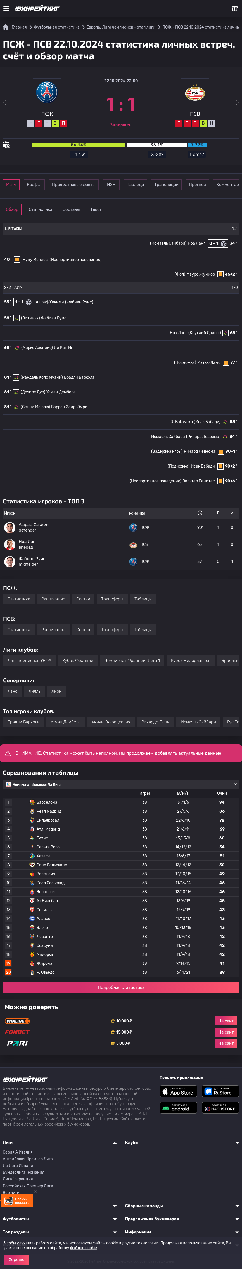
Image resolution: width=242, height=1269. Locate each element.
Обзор (20, 209)
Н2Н (151, 184)
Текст (135, 209)
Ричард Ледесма (199, 451)
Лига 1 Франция (18, 1179)
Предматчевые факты (105, 184)
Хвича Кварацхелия (111, 722)
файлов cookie (83, 1248)
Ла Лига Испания (19, 1165)
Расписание (53, 599)
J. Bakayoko (182, 421)
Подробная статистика (121, 987)
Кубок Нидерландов (190, 660)
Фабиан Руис (54, 318)
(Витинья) (30, 318)
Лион (56, 691)
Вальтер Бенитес (198, 481)
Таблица (189, 184)
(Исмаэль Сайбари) (168, 243)
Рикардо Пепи (155, 722)
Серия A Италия (18, 1152)
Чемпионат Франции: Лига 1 (132, 660)
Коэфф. (58, 184)
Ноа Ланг (196, 243)
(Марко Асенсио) (37, 347)
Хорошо (17, 1259)
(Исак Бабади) (207, 421)
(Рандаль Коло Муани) (42, 377)
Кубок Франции (78, 660)
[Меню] (6, 8)
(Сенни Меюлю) (35, 407)
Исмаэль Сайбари (168, 436)
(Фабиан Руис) (79, 302)
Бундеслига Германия (23, 1172)
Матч (20, 184)
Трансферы (112, 599)
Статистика (58, 209)
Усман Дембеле (61, 392)
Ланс (12, 691)
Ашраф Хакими (50, 302)
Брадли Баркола (79, 377)
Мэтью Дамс (208, 362)
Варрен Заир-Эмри (69, 407)
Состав (83, 599)
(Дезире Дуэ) (33, 392)
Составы (97, 209)
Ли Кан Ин (63, 347)
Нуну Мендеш (36, 259)
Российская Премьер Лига (28, 1186)
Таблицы (142, 599)
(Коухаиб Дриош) (204, 333)
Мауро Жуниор (200, 274)
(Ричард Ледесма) (203, 436)
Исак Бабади (203, 466)
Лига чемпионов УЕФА (29, 660)
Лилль (34, 691)
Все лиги (11, 1192)
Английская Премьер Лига (28, 1159)
